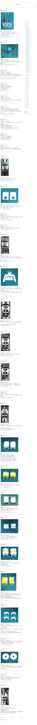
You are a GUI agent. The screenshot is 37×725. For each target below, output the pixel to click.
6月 (27, 81)
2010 (26, 105)
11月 (27, 74)
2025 (26, 23)
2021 (26, 90)
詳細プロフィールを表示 (27, 113)
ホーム (12, 717)
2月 (27, 87)
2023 (26, 26)
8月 (27, 78)
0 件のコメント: (10, 37)
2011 (26, 104)
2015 (26, 98)
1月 (27, 88)
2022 (26, 27)
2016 (26, 97)
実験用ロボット (4, 10)
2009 (26, 107)
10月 (27, 75)
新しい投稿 (2, 717)
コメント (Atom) (4, 719)
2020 (26, 91)
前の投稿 (21, 717)
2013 (26, 101)
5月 (27, 82)
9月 (27, 77)
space (18, 4)
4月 (27, 84)
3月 (27, 85)
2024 (26, 24)
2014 (26, 100)
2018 (26, 94)
